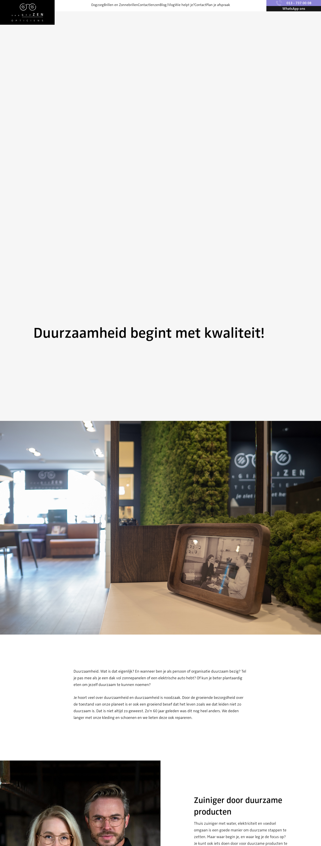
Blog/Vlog (167, 15)
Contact (216, 15)
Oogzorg (73, 15)
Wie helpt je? (193, 15)
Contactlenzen (141, 15)
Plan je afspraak (242, 15)
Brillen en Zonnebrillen (105, 15)
